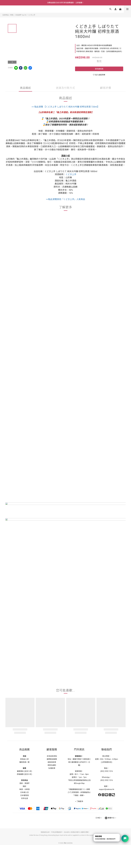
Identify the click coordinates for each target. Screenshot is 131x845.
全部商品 (5, 15)
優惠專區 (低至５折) (24, 771)
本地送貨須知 (52, 756)
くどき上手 (31, 15)
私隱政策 (51, 768)
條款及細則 (52, 765)
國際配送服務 (52, 759)
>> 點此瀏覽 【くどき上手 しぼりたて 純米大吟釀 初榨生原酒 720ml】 (65, 106)
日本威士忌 (24, 792)
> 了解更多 (79, 801)
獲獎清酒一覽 (24, 762)
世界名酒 (24, 798)
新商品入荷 (24, 759)
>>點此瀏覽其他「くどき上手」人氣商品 (65, 199)
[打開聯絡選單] (125, 838)
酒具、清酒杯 (24, 783)
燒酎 (24, 786)
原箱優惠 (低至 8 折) (24, 774)
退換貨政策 (52, 762)
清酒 (11, 15)
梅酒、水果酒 (24, 789)
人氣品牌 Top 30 (20, 15)
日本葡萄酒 (24, 795)
